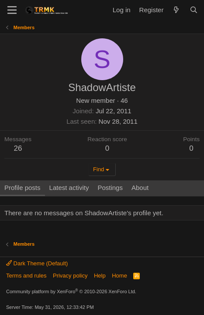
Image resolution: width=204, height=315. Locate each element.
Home (119, 275)
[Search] (193, 10)
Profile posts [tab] (22, 187)
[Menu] (12, 10)
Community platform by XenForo (71, 291)
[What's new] (176, 10)
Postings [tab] (110, 187)
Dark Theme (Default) (37, 263)
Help (100, 275)
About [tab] (140, 187)
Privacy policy (70, 275)
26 (18, 148)
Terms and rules (26, 275)
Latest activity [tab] (69, 187)
